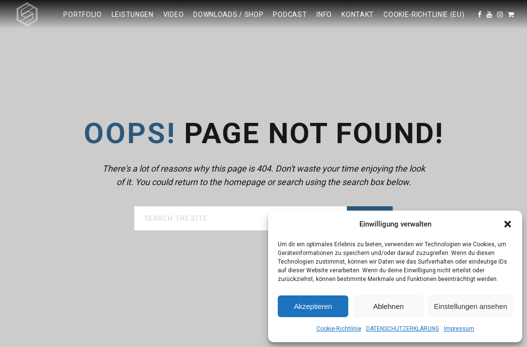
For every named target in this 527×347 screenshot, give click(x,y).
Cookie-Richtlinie (338, 328)
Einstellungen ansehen (470, 306)
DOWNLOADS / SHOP (228, 14)
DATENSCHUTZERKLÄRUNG (402, 328)
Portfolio (82, 14)
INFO (324, 14)
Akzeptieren (313, 306)
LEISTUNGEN (133, 14)
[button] (508, 224)
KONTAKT (358, 14)
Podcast (290, 14)
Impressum (459, 328)
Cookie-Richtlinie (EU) (424, 14)
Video (173, 14)
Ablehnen (388, 306)
